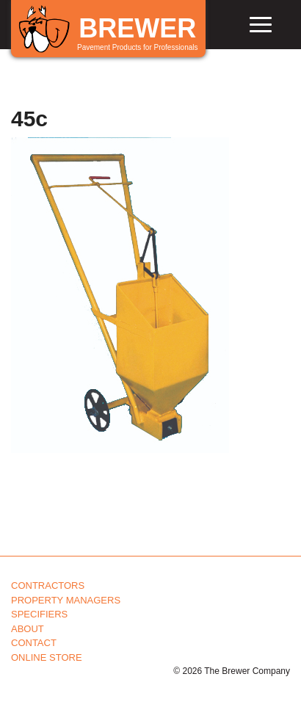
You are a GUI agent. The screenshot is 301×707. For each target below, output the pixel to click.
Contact (34, 642)
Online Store (46, 657)
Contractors (47, 585)
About (27, 628)
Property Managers (65, 600)
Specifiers (39, 614)
